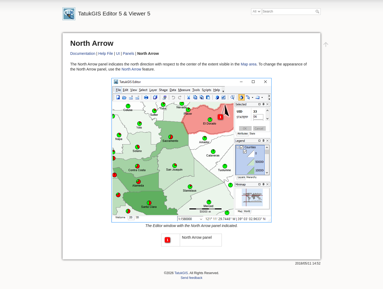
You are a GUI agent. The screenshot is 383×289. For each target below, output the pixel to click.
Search (317, 11)
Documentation (82, 53)
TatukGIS (181, 273)
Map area (248, 64)
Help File (105, 53)
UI (118, 53)
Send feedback (191, 278)
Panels (128, 53)
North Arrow (131, 69)
